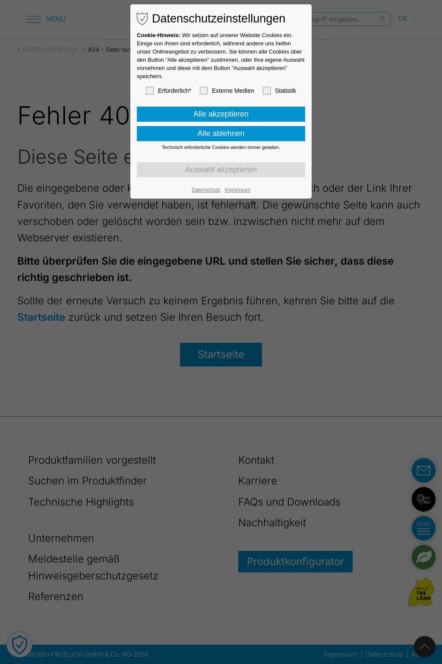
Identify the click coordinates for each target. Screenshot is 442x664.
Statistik (279, 91)
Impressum (237, 190)
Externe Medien (227, 91)
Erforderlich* (168, 91)
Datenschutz (206, 190)
